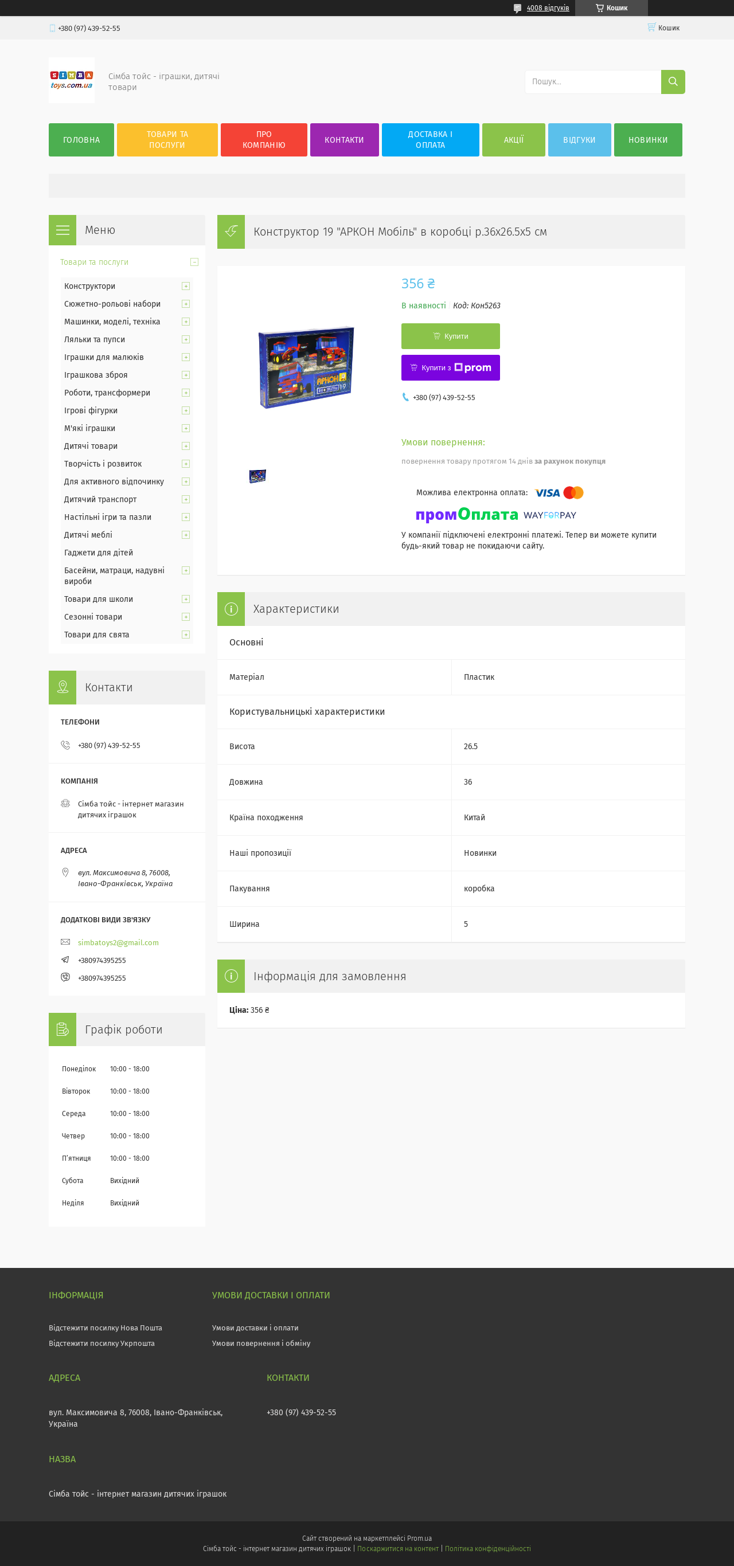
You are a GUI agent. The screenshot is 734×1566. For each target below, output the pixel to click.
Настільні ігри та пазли (107, 517)
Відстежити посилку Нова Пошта (105, 1328)
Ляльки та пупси (94, 339)
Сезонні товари (93, 617)
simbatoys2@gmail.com (118, 942)
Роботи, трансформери (107, 393)
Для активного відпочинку (114, 482)
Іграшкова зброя (96, 375)
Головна (81, 140)
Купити (456, 336)
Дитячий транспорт (100, 499)
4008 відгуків (548, 8)
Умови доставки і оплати (255, 1328)
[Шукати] (673, 82)
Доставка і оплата (430, 140)
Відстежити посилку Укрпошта (102, 1343)
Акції (514, 140)
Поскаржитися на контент (397, 1549)
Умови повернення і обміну (261, 1343)
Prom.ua (419, 1538)
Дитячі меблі (88, 535)
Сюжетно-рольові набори (112, 304)
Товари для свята (97, 635)
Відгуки (579, 140)
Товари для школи (98, 599)
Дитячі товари (91, 446)
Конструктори (89, 286)
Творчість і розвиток (103, 464)
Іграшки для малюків (104, 357)
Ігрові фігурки (91, 411)
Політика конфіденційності (488, 1549)
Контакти (344, 140)
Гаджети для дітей (98, 553)
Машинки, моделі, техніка (112, 322)
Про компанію (264, 140)
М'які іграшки (89, 428)
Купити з (456, 368)
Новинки (648, 140)
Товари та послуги (168, 140)
